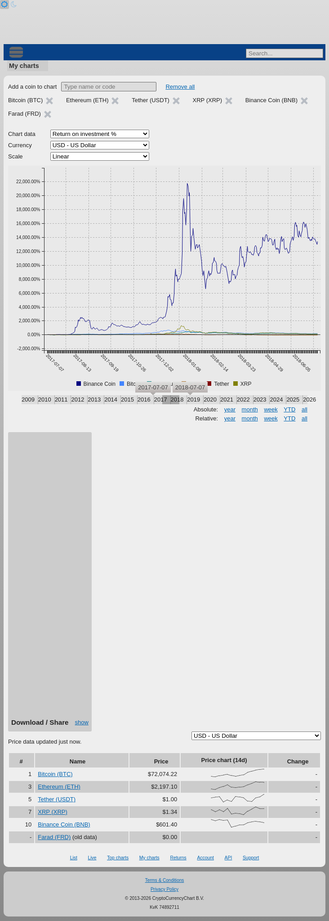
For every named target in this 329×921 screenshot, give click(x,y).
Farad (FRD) (54, 837)
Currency (20, 145)
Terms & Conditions (164, 880)
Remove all (180, 86)
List (73, 857)
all (304, 409)
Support (251, 857)
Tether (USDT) (57, 799)
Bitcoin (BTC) (55, 774)
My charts (24, 65)
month (250, 409)
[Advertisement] (50, 578)
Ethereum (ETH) (59, 786)
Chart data (22, 134)
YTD (289, 409)
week (270, 409)
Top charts (118, 857)
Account (205, 857)
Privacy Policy (164, 889)
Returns (178, 857)
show (82, 722)
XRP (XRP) (52, 811)
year (230, 409)
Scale (15, 156)
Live (92, 857)
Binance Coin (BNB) (64, 824)
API (228, 857)
